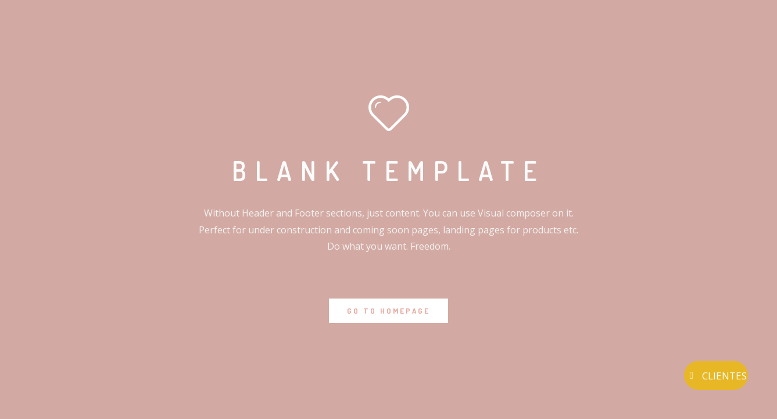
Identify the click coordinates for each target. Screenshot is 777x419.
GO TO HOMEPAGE (388, 310)
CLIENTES (716, 375)
